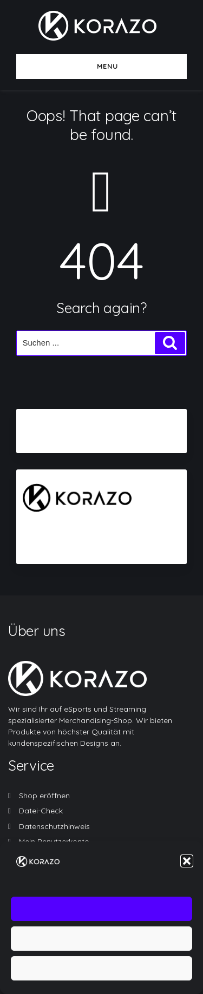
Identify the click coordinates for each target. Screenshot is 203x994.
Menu (102, 66)
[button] (186, 867)
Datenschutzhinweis (54, 826)
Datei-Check (41, 811)
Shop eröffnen (44, 795)
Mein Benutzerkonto (54, 841)
